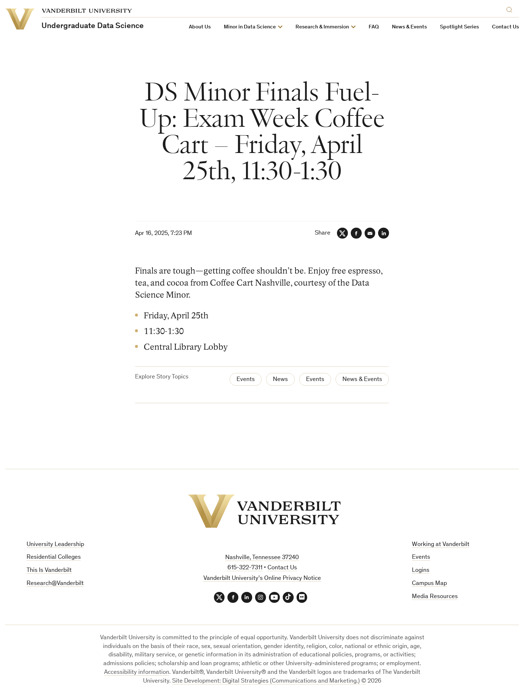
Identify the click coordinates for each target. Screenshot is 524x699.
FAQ (374, 27)
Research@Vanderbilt (55, 584)
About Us (200, 27)
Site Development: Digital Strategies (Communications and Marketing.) (266, 681)
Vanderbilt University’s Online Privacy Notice (262, 579)
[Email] (369, 233)
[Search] (511, 8)
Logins (420, 571)
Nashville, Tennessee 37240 (262, 558)
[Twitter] (342, 233)
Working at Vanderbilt (440, 545)
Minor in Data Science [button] (250, 27)
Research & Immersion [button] (322, 27)
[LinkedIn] (383, 233)
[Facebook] (355, 233)
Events (246, 380)
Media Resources (435, 597)
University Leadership (55, 545)
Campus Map (429, 584)
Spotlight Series (459, 27)
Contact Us (505, 27)
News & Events (409, 27)
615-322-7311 (244, 568)
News (280, 380)
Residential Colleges (54, 557)
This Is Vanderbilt (49, 571)
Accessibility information (136, 672)
